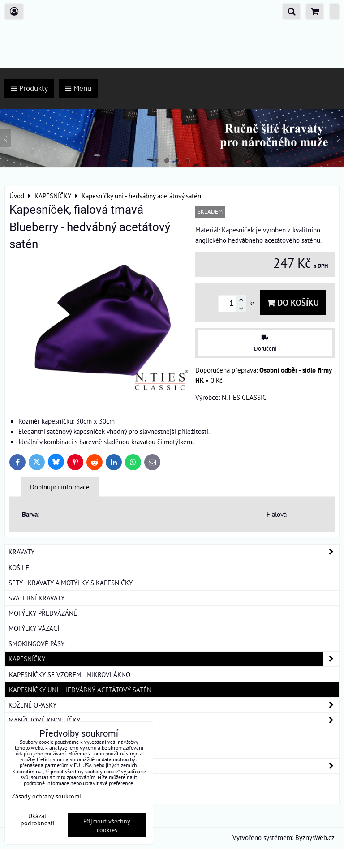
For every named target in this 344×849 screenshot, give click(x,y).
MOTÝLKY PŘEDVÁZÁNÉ (43, 613)
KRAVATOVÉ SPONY (36, 735)
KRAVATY (174, 552)
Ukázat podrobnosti (38, 819)
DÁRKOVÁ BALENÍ (34, 780)
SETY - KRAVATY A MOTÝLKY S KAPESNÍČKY (71, 582)
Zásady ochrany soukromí (46, 796)
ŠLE (14, 750)
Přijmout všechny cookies (106, 825)
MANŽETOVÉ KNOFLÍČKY (174, 720)
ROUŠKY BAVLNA (33, 796)
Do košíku (293, 302)
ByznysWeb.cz (315, 837)
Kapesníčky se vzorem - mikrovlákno (69, 674)
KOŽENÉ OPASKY (174, 705)
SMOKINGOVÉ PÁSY (36, 643)
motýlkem (178, 441)
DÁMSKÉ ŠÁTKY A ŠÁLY (174, 766)
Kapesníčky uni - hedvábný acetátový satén (80, 689)
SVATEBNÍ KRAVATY (36, 597)
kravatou (143, 441)
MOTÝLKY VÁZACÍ (34, 628)
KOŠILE (19, 567)
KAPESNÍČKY (174, 659)
